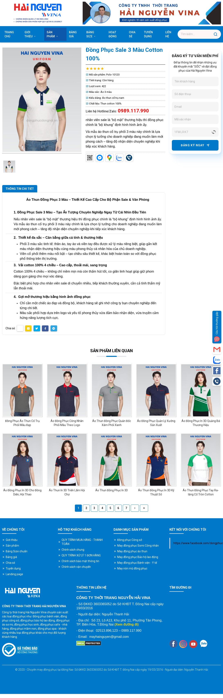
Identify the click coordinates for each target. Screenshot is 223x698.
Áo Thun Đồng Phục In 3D (111, 490)
